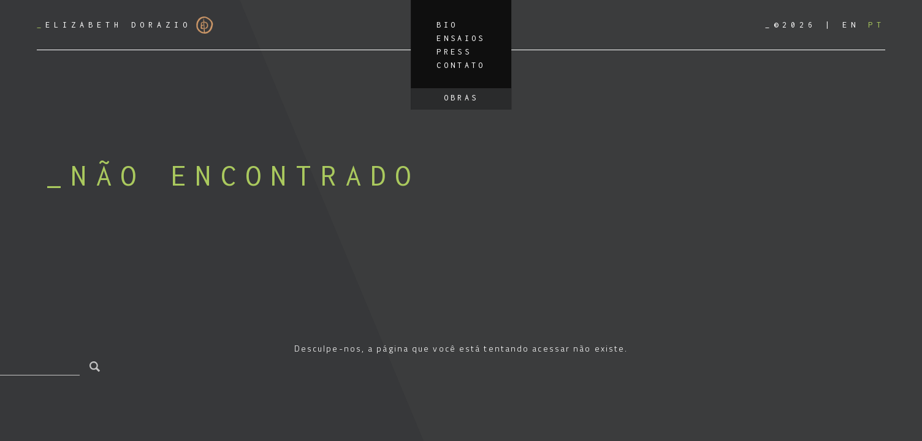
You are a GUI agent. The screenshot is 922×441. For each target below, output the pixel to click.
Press (453, 51)
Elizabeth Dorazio (125, 25)
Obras (461, 97)
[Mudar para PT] (876, 24)
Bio (446, 24)
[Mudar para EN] (850, 24)
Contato (461, 65)
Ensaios (461, 38)
